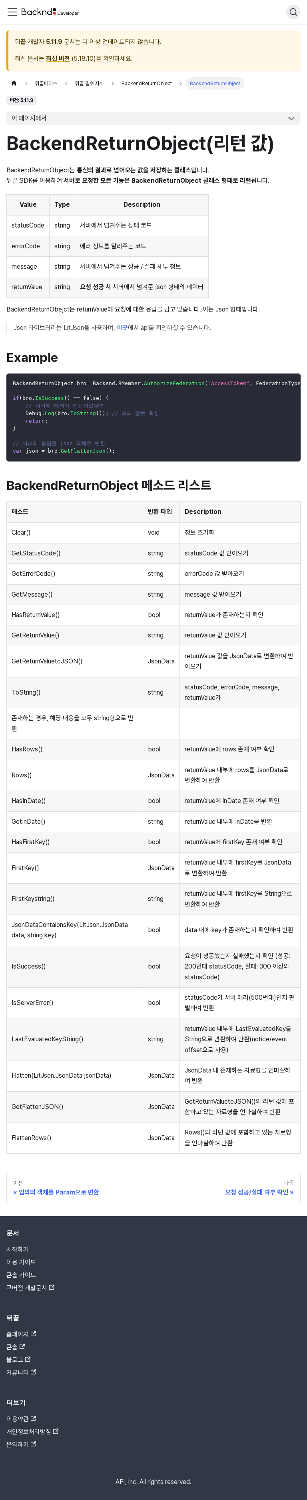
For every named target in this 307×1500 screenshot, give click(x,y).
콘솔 (15, 1347)
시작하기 (17, 1249)
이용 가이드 (21, 1262)
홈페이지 (21, 1334)
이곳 (122, 328)
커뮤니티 (21, 1372)
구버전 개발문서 (30, 1288)
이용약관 (21, 1419)
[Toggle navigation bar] (12, 12)
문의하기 (21, 1444)
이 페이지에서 (29, 118)
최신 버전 (58, 58)
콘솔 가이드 (21, 1275)
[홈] (14, 83)
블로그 (18, 1360)
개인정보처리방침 (32, 1432)
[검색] (293, 12)
